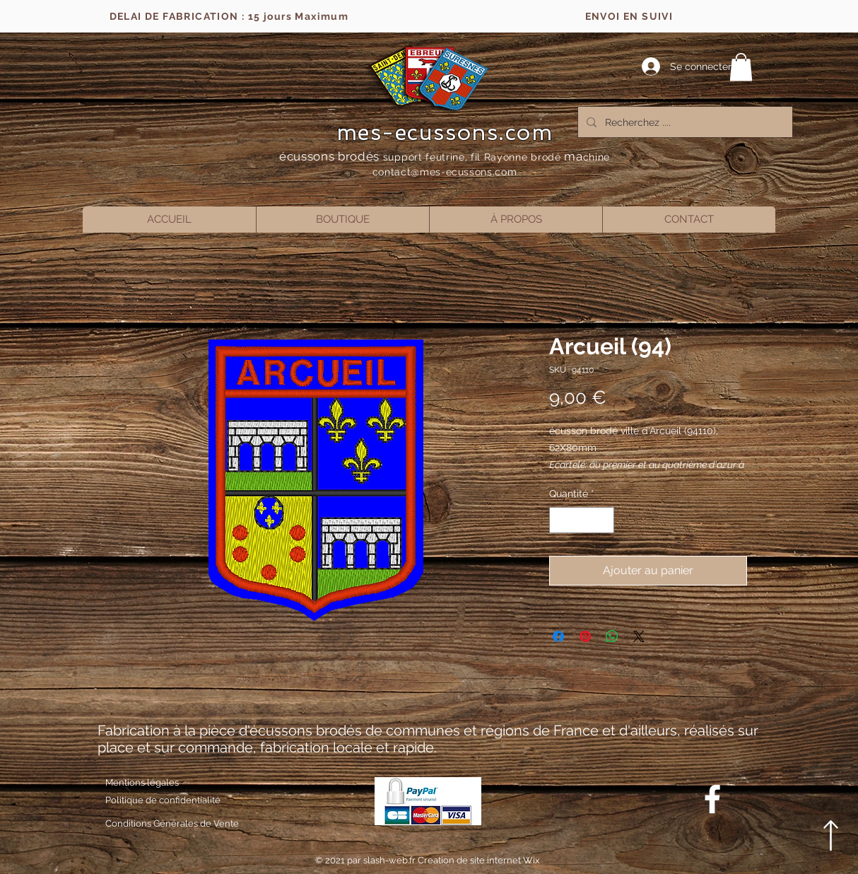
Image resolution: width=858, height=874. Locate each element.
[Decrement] (560, 520)
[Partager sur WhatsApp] (612, 636)
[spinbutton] (581, 520)
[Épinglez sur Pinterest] (585, 636)
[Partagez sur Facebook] (558, 636)
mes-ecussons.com (444, 132)
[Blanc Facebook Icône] (712, 799)
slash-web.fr (390, 860)
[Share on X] (638, 636)
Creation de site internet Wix (479, 860)
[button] (741, 67)
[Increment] (603, 520)
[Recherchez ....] (684, 122)
